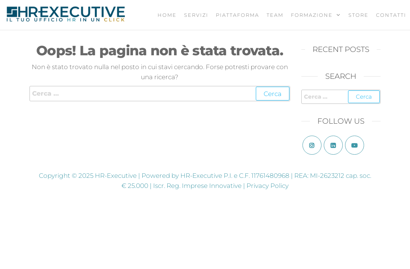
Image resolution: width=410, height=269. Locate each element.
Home (167, 15)
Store (358, 15)
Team (275, 15)
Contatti (391, 15)
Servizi (196, 15)
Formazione (312, 15)
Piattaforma (237, 15)
